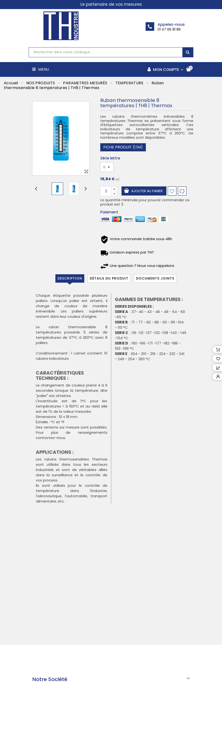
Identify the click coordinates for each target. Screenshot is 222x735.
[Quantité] (106, 191)
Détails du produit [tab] (109, 278)
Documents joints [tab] (155, 278)
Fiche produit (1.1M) (123, 147)
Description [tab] (70, 278)
